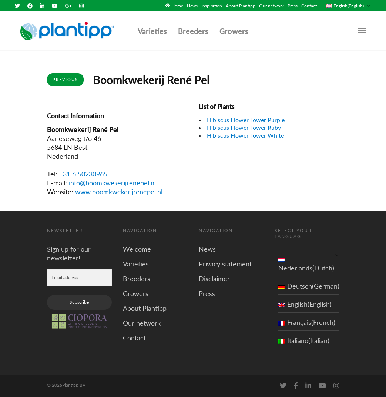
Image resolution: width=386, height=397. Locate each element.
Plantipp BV (73, 385)
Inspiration (211, 5)
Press (293, 6)
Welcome (137, 249)
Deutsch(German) (308, 286)
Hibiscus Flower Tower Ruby (244, 127)
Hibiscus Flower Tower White (245, 135)
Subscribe (79, 302)
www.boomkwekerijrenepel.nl (118, 192)
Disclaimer (214, 279)
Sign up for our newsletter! (69, 253)
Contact (309, 6)
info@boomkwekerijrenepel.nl (112, 183)
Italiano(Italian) (303, 340)
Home (177, 5)
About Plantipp (240, 6)
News (192, 5)
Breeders (193, 31)
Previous (65, 79)
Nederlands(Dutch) (306, 263)
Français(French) (306, 322)
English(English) (305, 304)
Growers (233, 31)
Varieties (152, 31)
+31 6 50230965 (83, 174)
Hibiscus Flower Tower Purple (246, 119)
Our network (271, 6)
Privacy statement (225, 264)
